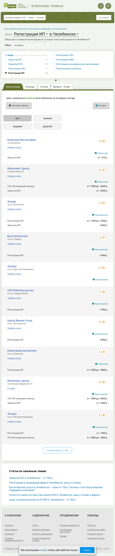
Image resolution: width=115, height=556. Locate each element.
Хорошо (87, 550)
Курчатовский (101, 249)
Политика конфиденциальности (14, 539)
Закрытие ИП (15, 60)
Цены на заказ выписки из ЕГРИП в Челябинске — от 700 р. (42, 499)
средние (17, 126)
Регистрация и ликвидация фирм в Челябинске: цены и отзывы (45, 482)
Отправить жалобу (95, 534)
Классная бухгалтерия (21, 139)
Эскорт (11, 201)
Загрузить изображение (42, 534)
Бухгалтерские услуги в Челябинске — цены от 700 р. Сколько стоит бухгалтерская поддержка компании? (55, 489)
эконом (47, 118)
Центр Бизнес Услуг (19, 320)
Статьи (35, 525)
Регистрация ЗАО (16, 69)
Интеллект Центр (18, 168)
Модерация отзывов (96, 538)
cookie (42, 550)
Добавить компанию (41, 530)
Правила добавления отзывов (41, 539)
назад (27, 55)
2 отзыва (11, 388)
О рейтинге (9, 534)
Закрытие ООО (15, 64)
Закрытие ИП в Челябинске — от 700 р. (31, 478)
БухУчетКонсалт (17, 236)
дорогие (47, 126)
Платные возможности (69, 525)
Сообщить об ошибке (96, 530)
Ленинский (102, 153)
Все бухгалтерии (15, 17)
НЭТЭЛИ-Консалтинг (20, 290)
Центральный (101, 215)
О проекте (9, 525)
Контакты (91, 525)
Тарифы (63, 536)
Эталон (11, 413)
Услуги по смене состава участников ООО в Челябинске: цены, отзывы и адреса (54, 495)
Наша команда (11, 530)
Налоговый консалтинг (22, 350)
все (17, 118)
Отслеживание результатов (66, 531)
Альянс (12, 266)
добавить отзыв (14, 147)
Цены (31, 17)
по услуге (104, 17)
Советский (103, 364)
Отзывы (40, 17)
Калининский (101, 280)
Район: (8, 45)
